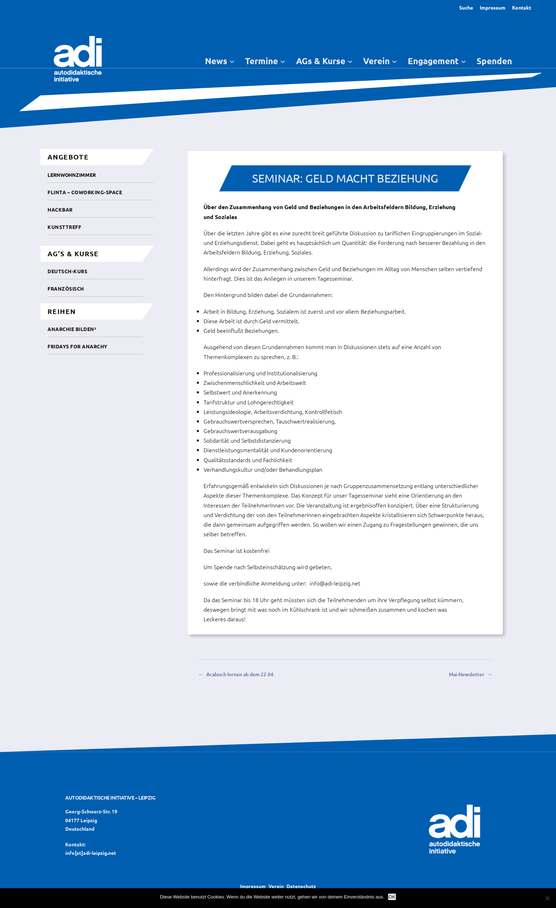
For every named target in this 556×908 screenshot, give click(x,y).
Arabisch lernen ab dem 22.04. (240, 674)
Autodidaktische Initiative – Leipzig (110, 797)
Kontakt (521, 7)
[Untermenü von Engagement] (463, 60)
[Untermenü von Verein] (394, 60)
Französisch (66, 288)
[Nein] (547, 898)
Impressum (492, 7)
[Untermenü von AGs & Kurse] (350, 60)
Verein (276, 886)
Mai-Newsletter (466, 674)
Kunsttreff (64, 227)
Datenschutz (301, 886)
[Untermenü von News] (231, 60)
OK (392, 896)
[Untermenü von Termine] (282, 60)
